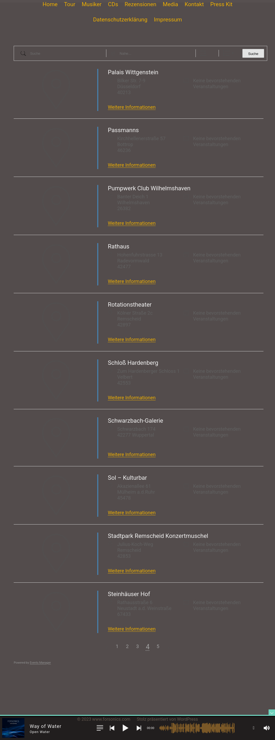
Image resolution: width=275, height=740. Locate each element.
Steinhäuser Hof (129, 594)
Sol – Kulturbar (127, 477)
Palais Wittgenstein (133, 72)
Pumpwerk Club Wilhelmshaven (149, 188)
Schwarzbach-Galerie (135, 420)
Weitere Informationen (131, 107)
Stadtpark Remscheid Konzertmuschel (158, 536)
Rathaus (118, 246)
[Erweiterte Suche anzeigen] (203, 53)
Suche (253, 54)
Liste (226, 53)
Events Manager (40, 662)
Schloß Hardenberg (133, 362)
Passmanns (123, 130)
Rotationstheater (129, 304)
